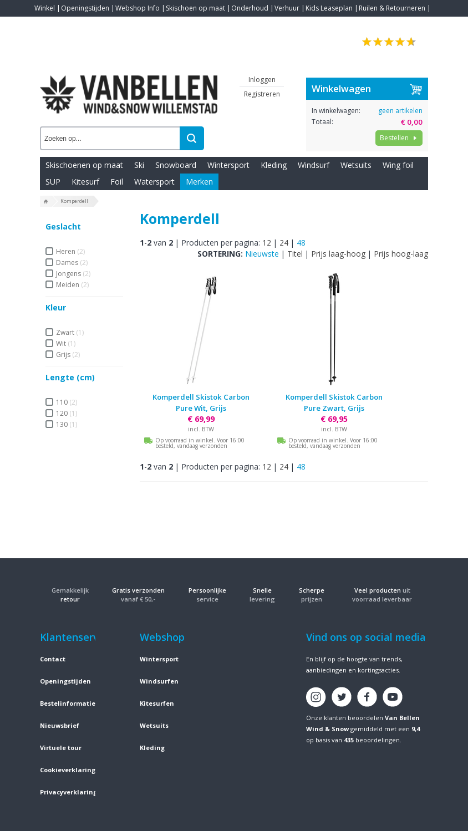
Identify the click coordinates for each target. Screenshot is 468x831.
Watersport (154, 181)
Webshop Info (137, 8)
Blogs (74, 24)
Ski (139, 165)
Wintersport (228, 165)
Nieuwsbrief (59, 725)
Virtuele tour (61, 747)
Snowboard (175, 165)
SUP (52, 181)
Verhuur (286, 8)
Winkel (44, 8)
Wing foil (398, 165)
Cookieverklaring (67, 770)
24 (283, 242)
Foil (116, 181)
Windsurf (313, 165)
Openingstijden (85, 8)
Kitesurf (85, 181)
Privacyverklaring (68, 792)
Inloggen (262, 79)
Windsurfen (159, 681)
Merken (199, 181)
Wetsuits (356, 165)
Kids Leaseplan (329, 8)
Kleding (274, 165)
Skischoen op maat (195, 8)
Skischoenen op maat (84, 165)
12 (266, 242)
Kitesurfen (157, 703)
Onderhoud (249, 8)
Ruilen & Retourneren (392, 8)
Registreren (262, 94)
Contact (46, 24)
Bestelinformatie (67, 703)
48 (301, 242)
